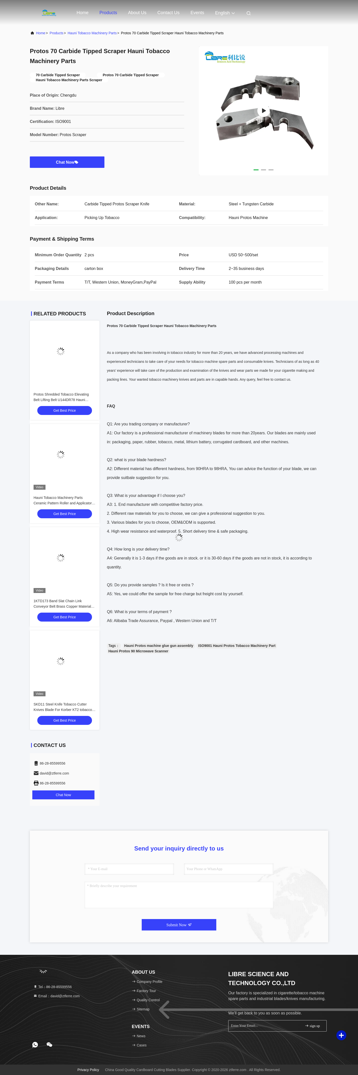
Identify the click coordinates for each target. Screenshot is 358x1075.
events (197, 12)
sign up (312, 1026)
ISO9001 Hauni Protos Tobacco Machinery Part (236, 646)
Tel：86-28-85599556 (52, 987)
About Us (137, 12)
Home (83, 12)
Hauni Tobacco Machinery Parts (92, 33)
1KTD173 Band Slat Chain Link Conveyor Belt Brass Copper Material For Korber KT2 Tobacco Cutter (62, 606)
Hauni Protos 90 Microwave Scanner (138, 651)
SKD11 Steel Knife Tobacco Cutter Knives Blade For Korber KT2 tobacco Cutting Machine (63, 709)
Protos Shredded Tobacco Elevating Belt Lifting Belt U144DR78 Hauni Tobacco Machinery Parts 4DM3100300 (64, 399)
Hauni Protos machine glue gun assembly (158, 646)
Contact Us (168, 12)
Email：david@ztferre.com (56, 996)
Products (108, 12)
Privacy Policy (88, 1070)
